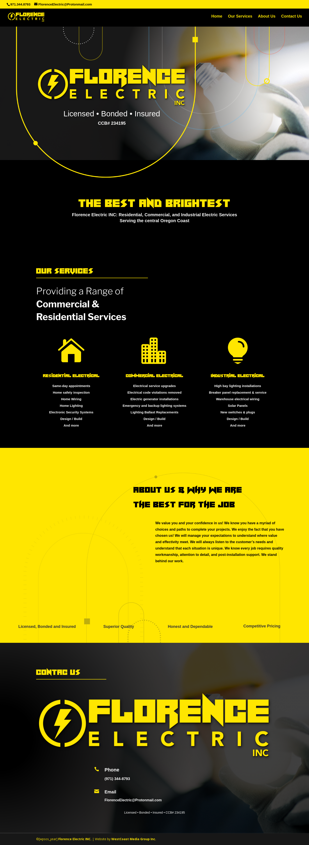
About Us (266, 17)
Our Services (240, 17)
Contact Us (291, 17)
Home (216, 17)
